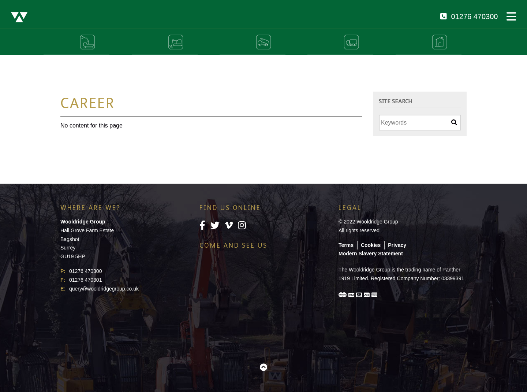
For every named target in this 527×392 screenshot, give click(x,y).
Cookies (371, 245)
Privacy (397, 245)
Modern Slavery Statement (371, 253)
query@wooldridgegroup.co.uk (104, 289)
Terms (346, 245)
